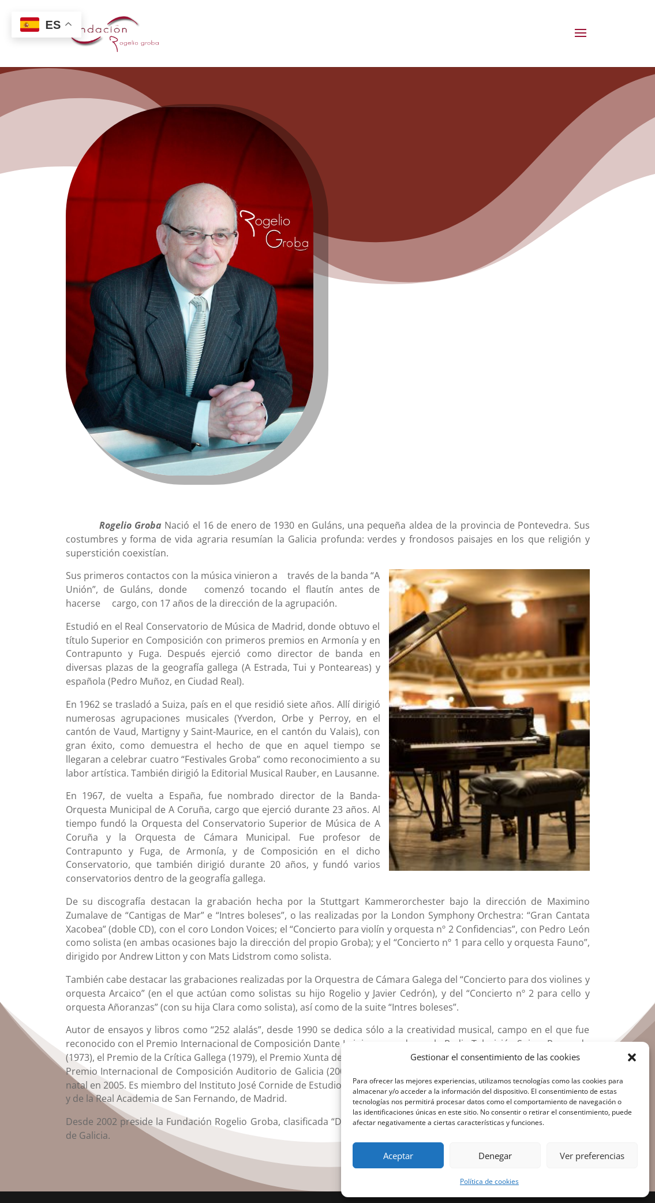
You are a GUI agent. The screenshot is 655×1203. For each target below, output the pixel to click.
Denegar (495, 1155)
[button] (632, 1057)
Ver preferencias (592, 1155)
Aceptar (398, 1155)
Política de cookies (489, 1181)
